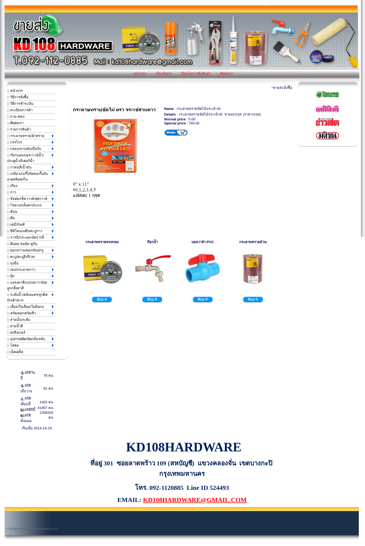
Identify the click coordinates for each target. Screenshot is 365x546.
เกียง (30, 186)
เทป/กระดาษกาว (30, 270)
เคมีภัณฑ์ (30, 224)
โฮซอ (30, 345)
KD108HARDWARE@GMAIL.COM (195, 499)
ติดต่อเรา (225, 73)
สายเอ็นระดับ (18, 320)
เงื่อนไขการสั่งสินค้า (194, 73)
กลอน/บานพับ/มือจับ (30, 149)
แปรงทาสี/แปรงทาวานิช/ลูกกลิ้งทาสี (30, 285)
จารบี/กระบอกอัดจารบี (30, 237)
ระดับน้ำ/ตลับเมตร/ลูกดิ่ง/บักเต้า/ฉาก (30, 297)
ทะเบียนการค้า (20, 110)
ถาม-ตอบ (15, 116)
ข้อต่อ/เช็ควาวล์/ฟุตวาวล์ (30, 199)
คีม (30, 218)
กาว (30, 192)
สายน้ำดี (15, 326)
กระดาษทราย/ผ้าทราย (30, 136)
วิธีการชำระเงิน (20, 104)
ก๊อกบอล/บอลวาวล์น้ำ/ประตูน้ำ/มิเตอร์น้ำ (30, 158)
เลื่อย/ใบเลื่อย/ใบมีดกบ (30, 307)
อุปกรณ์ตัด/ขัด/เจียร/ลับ (30, 339)
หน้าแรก (138, 73)
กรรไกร (30, 142)
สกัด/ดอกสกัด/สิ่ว (30, 313)
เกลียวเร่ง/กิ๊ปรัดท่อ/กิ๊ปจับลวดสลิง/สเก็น (30, 176)
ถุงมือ (13, 263)
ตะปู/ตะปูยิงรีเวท (30, 257)
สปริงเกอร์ (16, 333)
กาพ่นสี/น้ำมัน (30, 167)
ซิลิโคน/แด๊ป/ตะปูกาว (30, 231)
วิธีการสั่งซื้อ (18, 97)
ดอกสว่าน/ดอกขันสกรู (30, 250)
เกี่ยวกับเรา (162, 73)
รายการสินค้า (19, 129)
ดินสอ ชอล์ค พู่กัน (22, 244)
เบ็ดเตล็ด (15, 352)
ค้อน (30, 212)
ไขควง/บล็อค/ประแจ (30, 205)
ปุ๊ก (30, 276)
